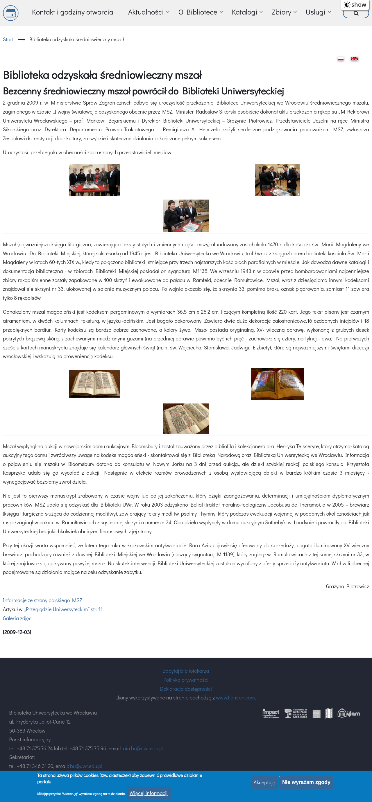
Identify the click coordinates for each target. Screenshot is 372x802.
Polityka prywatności (185, 679)
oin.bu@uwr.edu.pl (143, 748)
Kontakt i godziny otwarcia (72, 12)
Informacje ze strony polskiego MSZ (42, 600)
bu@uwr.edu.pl (86, 765)
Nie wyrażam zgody (306, 782)
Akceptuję (264, 782)
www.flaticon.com (235, 697)
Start (8, 39)
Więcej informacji (149, 793)
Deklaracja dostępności (186, 688)
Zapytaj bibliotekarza (186, 670)
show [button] (358, 4)
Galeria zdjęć (17, 618)
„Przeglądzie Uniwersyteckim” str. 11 (63, 609)
